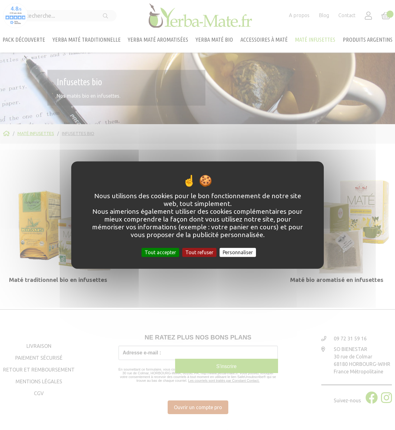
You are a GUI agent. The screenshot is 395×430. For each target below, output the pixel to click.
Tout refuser (199, 252)
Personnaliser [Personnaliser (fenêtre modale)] (238, 252)
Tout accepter (160, 252)
